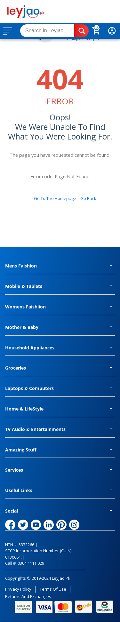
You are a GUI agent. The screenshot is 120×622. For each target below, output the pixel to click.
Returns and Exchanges (28, 596)
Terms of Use (53, 589)
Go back (88, 198)
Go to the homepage (55, 198)
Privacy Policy (18, 589)
